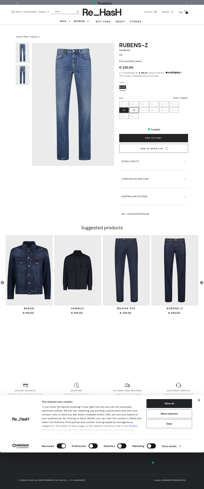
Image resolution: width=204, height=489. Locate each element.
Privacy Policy (79, 428)
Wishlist (168, 12)
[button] (187, 2)
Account (151, 12)
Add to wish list (154, 148)
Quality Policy (130, 428)
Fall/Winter (124, 50)
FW (120, 55)
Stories (136, 21)
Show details (169, 482)
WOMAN (81, 21)
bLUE (123, 87)
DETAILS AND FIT (154, 158)
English (44, 12)
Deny (169, 460)
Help (47, 431)
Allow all (169, 440)
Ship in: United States (26, 11)
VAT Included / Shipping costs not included (139, 76)
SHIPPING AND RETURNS (154, 193)
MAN (65, 21)
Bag (183, 12)
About (120, 21)
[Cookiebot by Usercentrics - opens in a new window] (21, 482)
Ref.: (135, 214)
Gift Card (103, 21)
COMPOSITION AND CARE (154, 176)
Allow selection (169, 450)
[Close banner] (199, 437)
